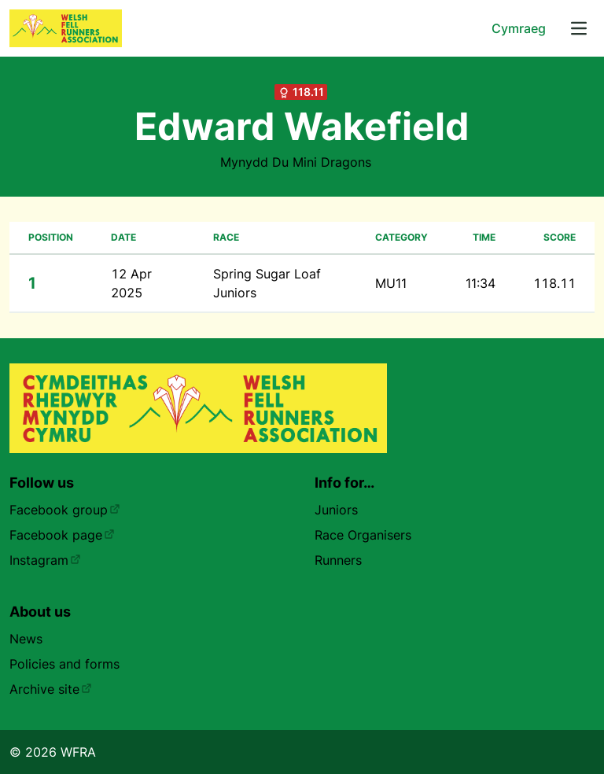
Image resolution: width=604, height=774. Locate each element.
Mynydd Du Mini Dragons (295, 162)
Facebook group (64, 510)
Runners (338, 560)
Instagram (45, 560)
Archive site (50, 689)
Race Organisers (363, 535)
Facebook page (62, 535)
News (25, 639)
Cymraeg (519, 28)
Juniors (336, 510)
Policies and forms (64, 664)
